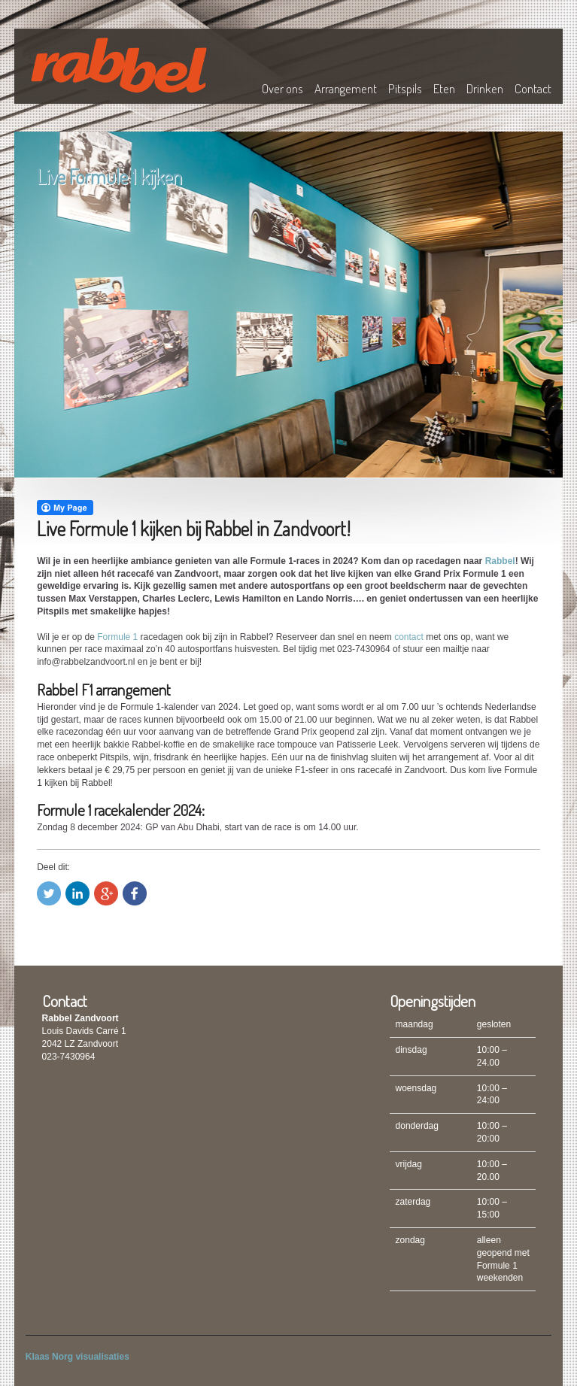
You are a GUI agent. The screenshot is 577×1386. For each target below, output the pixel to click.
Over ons (282, 88)
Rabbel (500, 561)
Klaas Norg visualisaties (77, 1356)
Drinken (484, 88)
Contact (533, 88)
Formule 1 (117, 637)
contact (409, 637)
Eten (444, 88)
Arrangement (345, 88)
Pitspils (405, 88)
